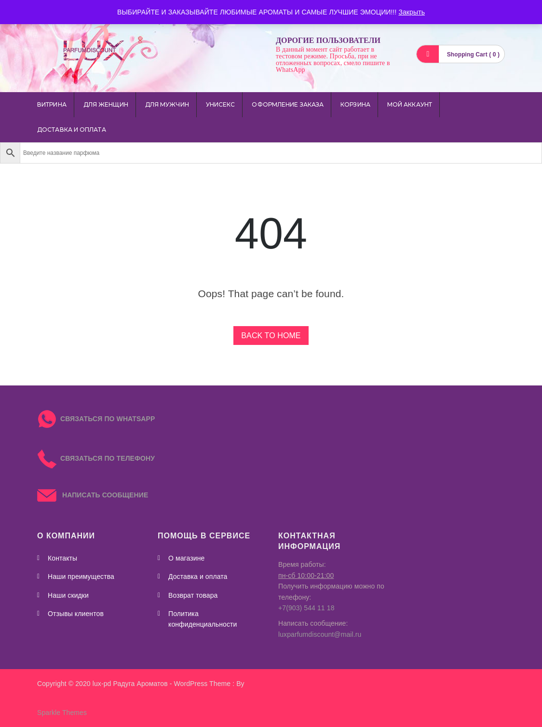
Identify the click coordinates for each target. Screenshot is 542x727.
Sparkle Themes (62, 712)
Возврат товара (192, 595)
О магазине (186, 558)
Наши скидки (68, 595)
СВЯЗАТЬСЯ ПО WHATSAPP (107, 419)
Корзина (355, 104)
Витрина (52, 104)
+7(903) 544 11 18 (306, 608)
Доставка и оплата (71, 129)
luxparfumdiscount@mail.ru (319, 634)
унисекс (220, 104)
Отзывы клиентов (76, 613)
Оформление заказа (288, 104)
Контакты (62, 558)
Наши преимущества (81, 576)
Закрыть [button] (411, 12)
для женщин (105, 104)
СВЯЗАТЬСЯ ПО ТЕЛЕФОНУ (96, 458)
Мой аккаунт (409, 104)
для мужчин (167, 104)
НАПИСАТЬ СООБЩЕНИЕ (92, 495)
